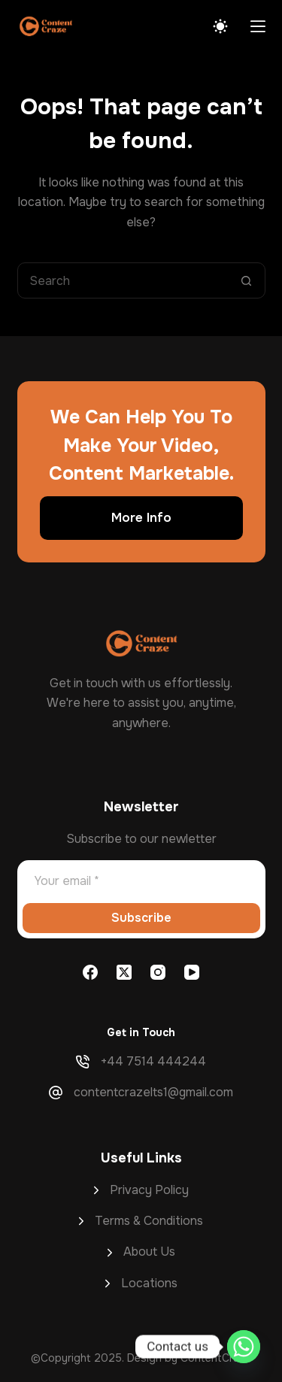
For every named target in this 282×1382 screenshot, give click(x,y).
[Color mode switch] (220, 26)
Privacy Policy (149, 1190)
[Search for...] (123, 280)
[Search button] (247, 280)
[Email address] (141, 880)
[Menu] (257, 26)
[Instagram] (157, 972)
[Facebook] (90, 972)
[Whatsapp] (243, 1346)
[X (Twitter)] (124, 972)
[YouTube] (191, 972)
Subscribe (141, 918)
